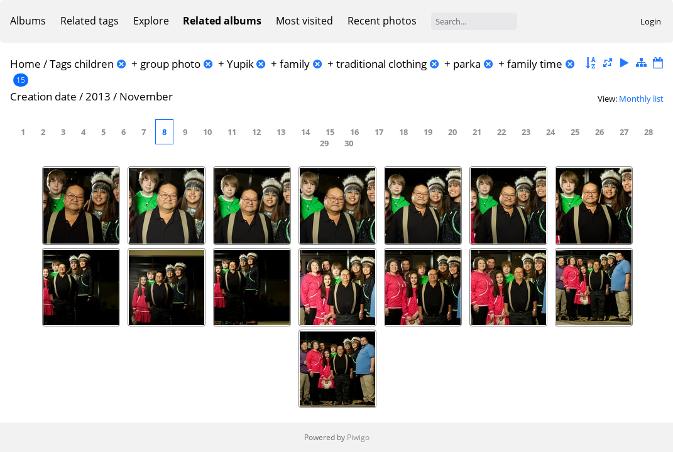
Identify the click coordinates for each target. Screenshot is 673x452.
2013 (98, 96)
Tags (61, 63)
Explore (151, 21)
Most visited (304, 21)
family (295, 63)
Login (650, 21)
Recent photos (382, 21)
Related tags (89, 21)
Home (25, 63)
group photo (170, 63)
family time (534, 63)
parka (467, 63)
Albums (28, 21)
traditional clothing (381, 63)
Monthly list (641, 98)
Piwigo (358, 437)
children (94, 63)
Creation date (43, 96)
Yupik (240, 63)
